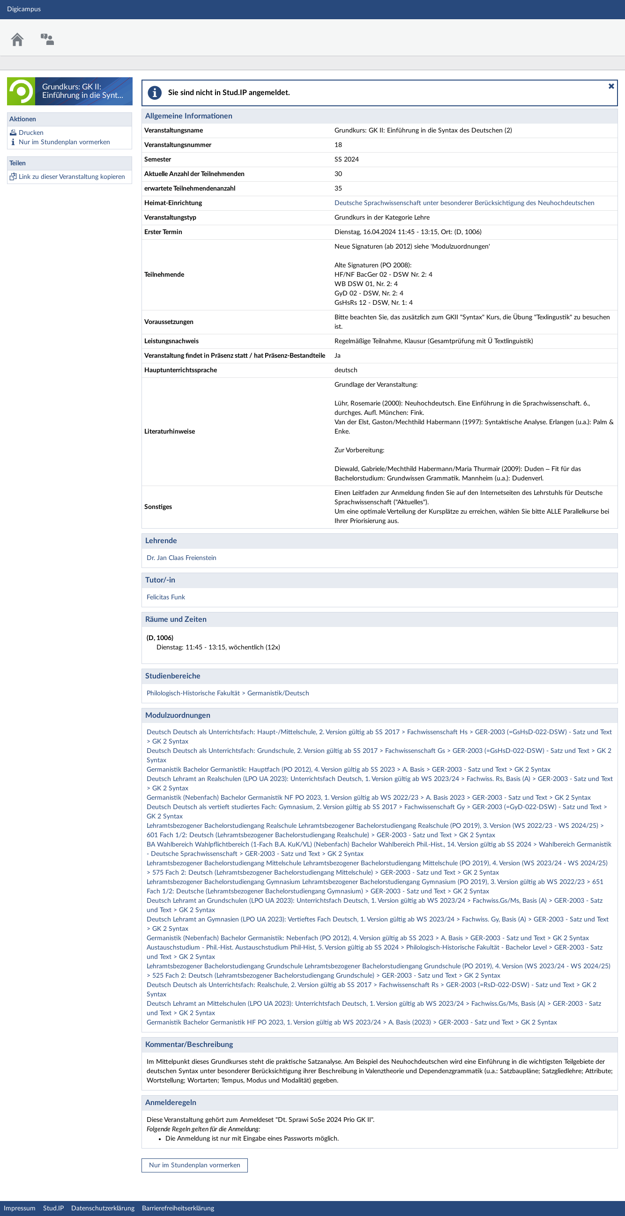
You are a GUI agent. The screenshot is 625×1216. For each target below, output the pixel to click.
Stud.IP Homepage (588, 32)
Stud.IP (53, 1208)
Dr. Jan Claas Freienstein (181, 558)
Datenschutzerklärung (102, 1208)
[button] (611, 86)
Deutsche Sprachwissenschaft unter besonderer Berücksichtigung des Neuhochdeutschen (465, 203)
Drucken (31, 133)
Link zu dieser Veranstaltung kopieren (72, 177)
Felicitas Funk (166, 597)
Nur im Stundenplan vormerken (64, 142)
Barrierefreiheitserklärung (178, 1208)
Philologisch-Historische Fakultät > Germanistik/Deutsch (228, 693)
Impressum (20, 1208)
